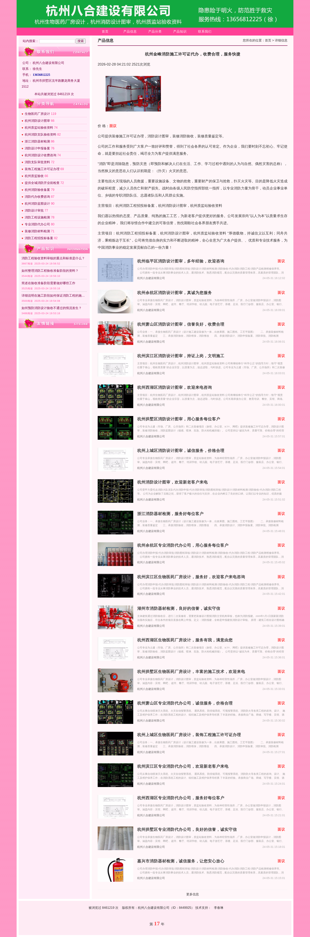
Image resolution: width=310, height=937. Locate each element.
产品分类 (155, 31)
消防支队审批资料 (37, 162)
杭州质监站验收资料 (39, 127)
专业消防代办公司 (37, 224)
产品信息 (130, 31)
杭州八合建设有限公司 (151, 278)
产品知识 (180, 31)
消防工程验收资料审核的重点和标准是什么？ (53, 258)
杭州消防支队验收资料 (40, 134)
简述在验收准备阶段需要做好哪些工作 (48, 283)
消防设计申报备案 (37, 148)
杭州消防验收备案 (37, 189)
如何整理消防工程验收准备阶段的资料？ (50, 270)
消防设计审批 (34, 210)
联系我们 (205, 31)
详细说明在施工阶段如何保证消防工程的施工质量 (54, 295)
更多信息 (192, 894)
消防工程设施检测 (37, 217)
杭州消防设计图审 (37, 120)
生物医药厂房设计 (37, 113)
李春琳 (218, 907)
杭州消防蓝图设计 (37, 203)
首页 (105, 31)
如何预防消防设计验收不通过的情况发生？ (52, 308)
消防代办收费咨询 (37, 196)
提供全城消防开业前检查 (42, 183)
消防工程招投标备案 (39, 238)
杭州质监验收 (34, 176)
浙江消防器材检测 (37, 141)
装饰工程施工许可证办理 (42, 169)
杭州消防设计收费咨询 (40, 155)
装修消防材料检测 (37, 231)
